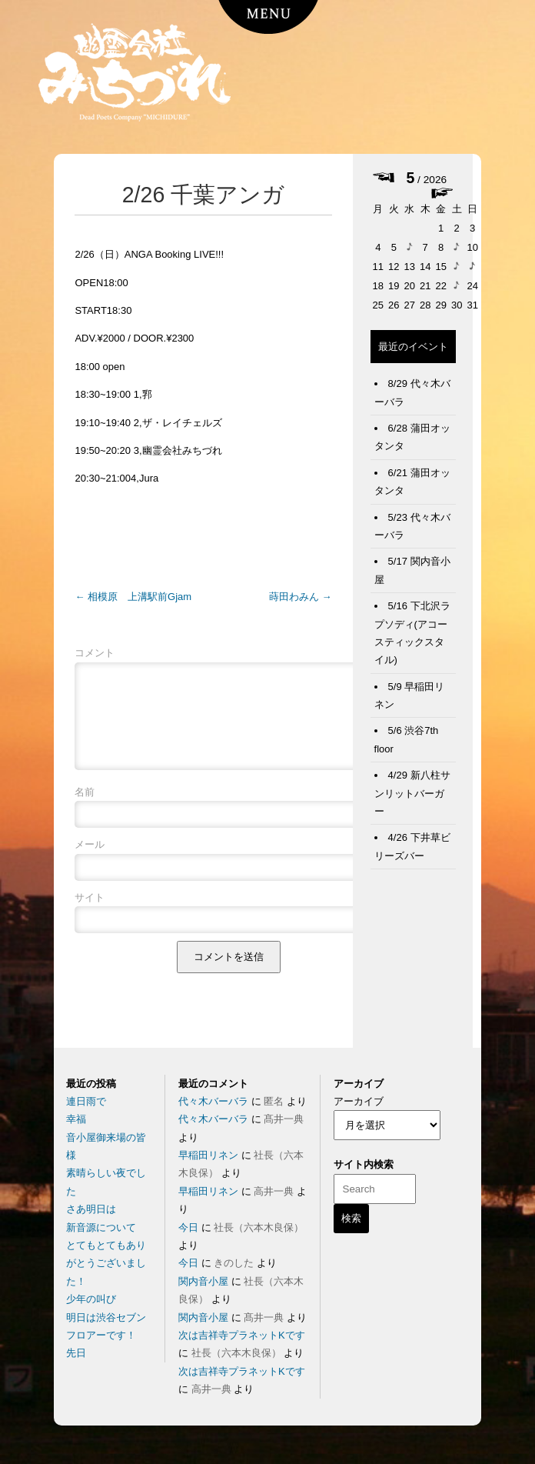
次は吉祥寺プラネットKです (241, 1335)
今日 (188, 1227)
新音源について (101, 1227)
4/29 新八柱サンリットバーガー (412, 793)
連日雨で (86, 1101)
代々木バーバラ (213, 1101)
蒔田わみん (300, 596)
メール (90, 863)
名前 (85, 810)
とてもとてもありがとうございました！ (106, 1263)
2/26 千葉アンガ (203, 194)
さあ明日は (91, 1209)
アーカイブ (359, 1101)
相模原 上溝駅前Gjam (133, 596)
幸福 (76, 1119)
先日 (76, 1353)
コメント (95, 653)
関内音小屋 (203, 1281)
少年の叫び (91, 1299)
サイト (90, 916)
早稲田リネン (208, 1155)
